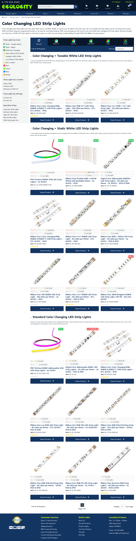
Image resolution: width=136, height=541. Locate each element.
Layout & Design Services (49, 532)
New (86, 8)
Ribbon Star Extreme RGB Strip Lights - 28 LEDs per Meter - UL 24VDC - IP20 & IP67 (115, 485)
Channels (29, 13)
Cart (128, 8)
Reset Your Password (48, 523)
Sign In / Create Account (49, 520)
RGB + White (10, 47)
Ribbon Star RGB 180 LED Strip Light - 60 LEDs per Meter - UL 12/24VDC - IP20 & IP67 (82, 427)
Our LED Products (85, 523)
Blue (7, 72)
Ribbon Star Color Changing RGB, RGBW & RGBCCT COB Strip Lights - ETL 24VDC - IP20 (46, 108)
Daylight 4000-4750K (13, 56)
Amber (8, 75)
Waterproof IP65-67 (10, 89)
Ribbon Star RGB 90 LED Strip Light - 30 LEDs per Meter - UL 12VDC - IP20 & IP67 (82, 485)
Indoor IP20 (7, 84)
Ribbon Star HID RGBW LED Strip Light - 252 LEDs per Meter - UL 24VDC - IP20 (45, 296)
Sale (97, 8)
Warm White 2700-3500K (15, 53)
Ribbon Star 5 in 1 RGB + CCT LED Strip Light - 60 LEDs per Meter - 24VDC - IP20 (116, 108)
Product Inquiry (84, 526)
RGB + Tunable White (13, 44)
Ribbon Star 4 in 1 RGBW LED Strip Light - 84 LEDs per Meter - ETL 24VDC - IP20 (81, 238)
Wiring (125, 13)
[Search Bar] (57, 7)
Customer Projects (85, 529)
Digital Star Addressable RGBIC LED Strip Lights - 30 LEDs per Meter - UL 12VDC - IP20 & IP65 (82, 369)
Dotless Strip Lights (10, 112)
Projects (129, 2)
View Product (45, 120)
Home (5, 17)
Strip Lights (11, 13)
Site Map (82, 535)
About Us (82, 520)
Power (110, 13)
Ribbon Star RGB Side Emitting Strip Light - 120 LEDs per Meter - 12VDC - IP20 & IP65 (117, 427)
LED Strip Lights (15, 17)
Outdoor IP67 (8, 86)
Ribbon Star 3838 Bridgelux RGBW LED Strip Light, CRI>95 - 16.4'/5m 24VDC (116, 296)
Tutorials (116, 2)
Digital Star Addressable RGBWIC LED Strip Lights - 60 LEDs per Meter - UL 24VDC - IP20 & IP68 (116, 180)
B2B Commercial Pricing (49, 529)
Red (7, 66)
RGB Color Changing (13, 50)
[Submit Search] (76, 7)
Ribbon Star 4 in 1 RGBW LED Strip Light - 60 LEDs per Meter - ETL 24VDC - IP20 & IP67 (81, 296)
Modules (60, 13)
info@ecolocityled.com (121, 533)
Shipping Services (46, 526)
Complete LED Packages (49, 538)
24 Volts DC (7, 100)
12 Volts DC (7, 98)
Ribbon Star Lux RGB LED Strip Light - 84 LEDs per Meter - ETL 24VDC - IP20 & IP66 (46, 427)
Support (107, 8)
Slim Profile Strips (9, 117)
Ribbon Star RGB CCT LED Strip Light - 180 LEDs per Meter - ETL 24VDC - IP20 (80, 108)
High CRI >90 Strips (10, 115)
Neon (45, 13)
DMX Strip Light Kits (10, 120)
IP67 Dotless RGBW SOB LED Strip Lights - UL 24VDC (46, 180)
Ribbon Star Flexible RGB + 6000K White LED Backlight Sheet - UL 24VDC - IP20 (81, 180)
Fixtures (77, 13)
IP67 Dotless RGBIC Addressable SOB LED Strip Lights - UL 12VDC (47, 369)
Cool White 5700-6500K (15, 59)
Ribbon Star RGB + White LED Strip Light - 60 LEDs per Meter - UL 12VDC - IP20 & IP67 (117, 238)
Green (8, 69)
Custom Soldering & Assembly (51, 535)
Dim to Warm (10, 63)
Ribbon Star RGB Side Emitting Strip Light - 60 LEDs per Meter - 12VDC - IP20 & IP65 (46, 485)
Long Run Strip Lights (11, 109)
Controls (94, 13)
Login (118, 8)
